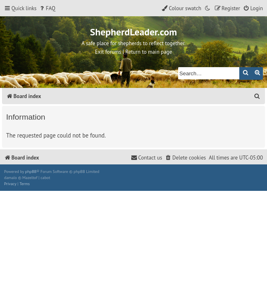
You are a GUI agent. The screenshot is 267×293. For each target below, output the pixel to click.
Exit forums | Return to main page (133, 52)
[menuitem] (47, 8)
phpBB (31, 171)
